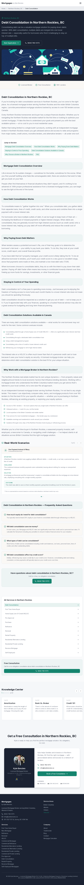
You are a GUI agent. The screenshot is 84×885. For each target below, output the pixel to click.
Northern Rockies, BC (15, 8)
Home (3, 8)
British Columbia (49, 805)
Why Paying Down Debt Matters (68, 146)
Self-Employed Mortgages (10, 866)
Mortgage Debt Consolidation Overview (18, 146)
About (45, 828)
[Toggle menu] (80, 3)
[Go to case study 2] (42, 496)
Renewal (4, 836)
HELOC (4, 838)
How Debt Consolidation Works (44, 146)
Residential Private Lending (10, 851)
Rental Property (7, 861)
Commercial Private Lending (11, 854)
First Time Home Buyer (9, 828)
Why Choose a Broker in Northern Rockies (19, 154)
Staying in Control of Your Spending (17, 150)
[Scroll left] (76, 691)
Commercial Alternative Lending (12, 848)
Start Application (11, 43)
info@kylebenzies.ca (46, 768)
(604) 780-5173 (32, 43)
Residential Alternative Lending (12, 846)
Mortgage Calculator (50, 838)
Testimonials (48, 831)
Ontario (46, 810)
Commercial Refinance (9, 843)
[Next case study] (80, 442)
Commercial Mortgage (9, 841)
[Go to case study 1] (41, 496)
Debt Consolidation (8, 859)
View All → (47, 812)
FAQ (37, 154)
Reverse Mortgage (8, 864)
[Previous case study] (77, 442)
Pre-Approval (6, 856)
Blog (45, 833)
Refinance (5, 833)
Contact (46, 836)
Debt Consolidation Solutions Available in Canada (48, 150)
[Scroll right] (80, 691)
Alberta (46, 807)
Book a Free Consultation (57, 774)
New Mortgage (6, 831)
